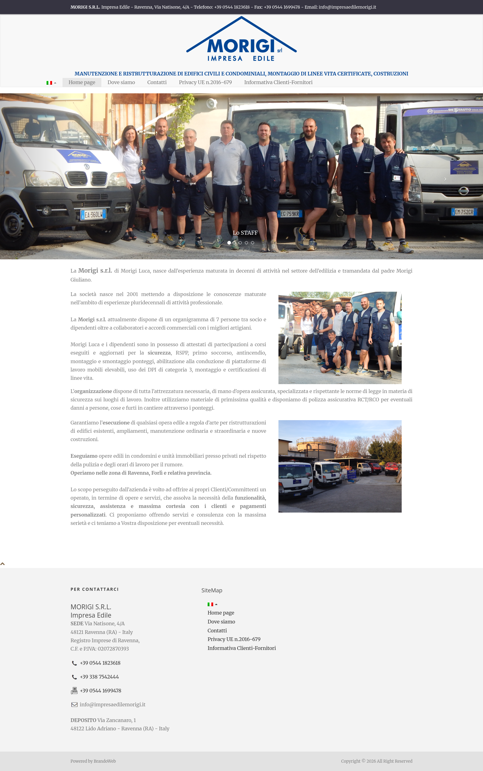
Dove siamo (121, 82)
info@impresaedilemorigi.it (347, 7)
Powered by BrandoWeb (93, 761)
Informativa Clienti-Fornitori (278, 82)
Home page (82, 82)
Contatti (157, 82)
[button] (51, 82)
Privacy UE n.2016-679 (205, 82)
